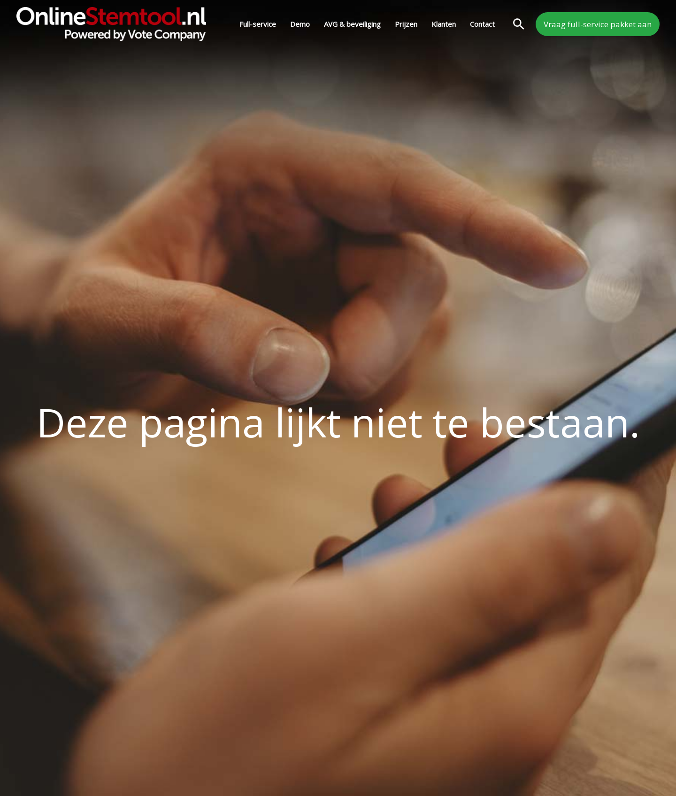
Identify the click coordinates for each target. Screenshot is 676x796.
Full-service (257, 24)
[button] (518, 23)
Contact (482, 24)
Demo (300, 24)
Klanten (443, 24)
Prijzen (406, 24)
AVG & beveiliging (352, 24)
